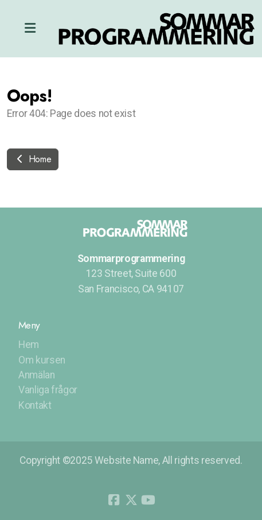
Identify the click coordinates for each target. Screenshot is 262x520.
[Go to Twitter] (131, 500)
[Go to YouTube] (148, 500)
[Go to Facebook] (114, 500)
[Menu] (29, 28)
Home (32, 159)
